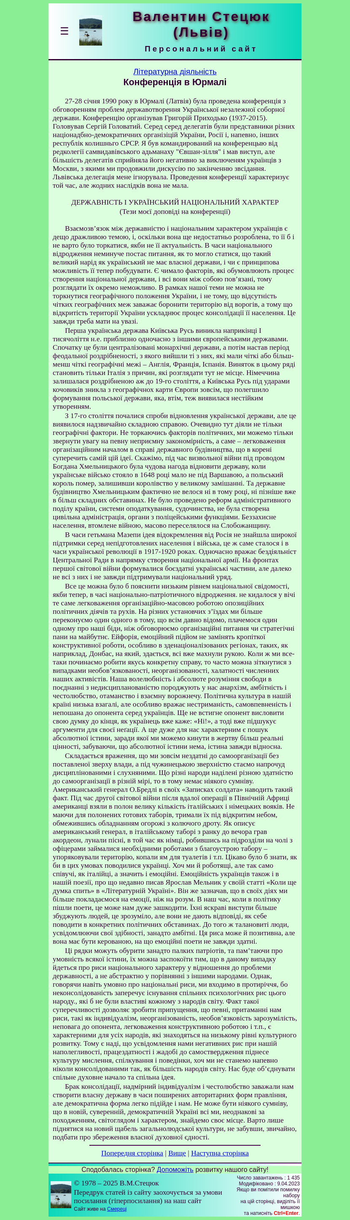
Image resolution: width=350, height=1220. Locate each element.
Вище (177, 1153)
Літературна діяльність (174, 71)
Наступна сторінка (220, 1153)
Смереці (117, 1209)
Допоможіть (175, 1169)
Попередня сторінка (132, 1153)
